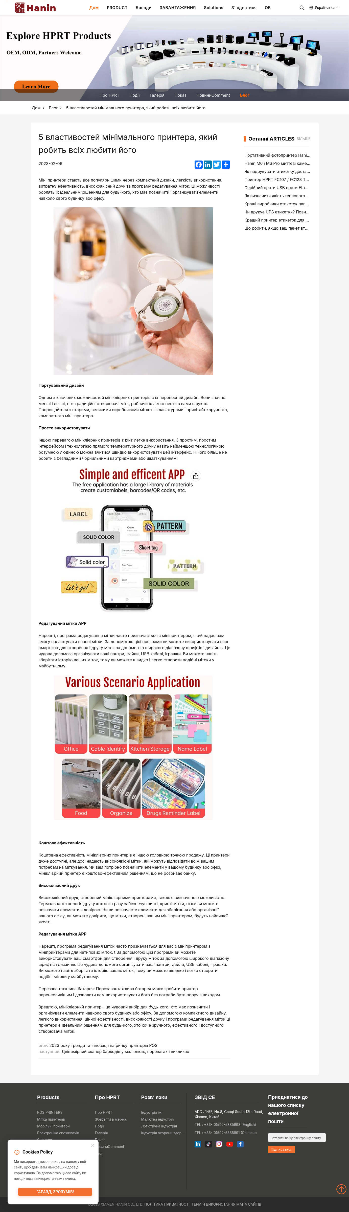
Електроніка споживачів (58, 1133)
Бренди (144, 7)
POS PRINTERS (49, 1112)
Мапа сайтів (248, 1204)
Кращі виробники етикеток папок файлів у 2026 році (296, 203)
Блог (244, 95)
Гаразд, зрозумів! (55, 1193)
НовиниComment (213, 95)
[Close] (93, 1146)
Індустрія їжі (151, 1112)
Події (135, 95)
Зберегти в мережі (111, 1119)
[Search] (301, 7)
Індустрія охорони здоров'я (163, 1133)
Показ (181, 95)
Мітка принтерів (51, 1119)
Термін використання (214, 1204)
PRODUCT (117, 7)
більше (303, 138)
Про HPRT (110, 95)
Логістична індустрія (159, 1126)
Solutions (213, 7)
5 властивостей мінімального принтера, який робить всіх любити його (136, 107)
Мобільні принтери (53, 1126)
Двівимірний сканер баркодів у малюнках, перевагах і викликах (125, 1051)
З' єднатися (244, 7)
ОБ (268, 7)
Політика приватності (167, 1204)
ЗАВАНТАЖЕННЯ (178, 7)
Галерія (157, 95)
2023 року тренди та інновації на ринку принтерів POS (103, 1045)
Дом (94, 7)
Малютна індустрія (157, 1119)
